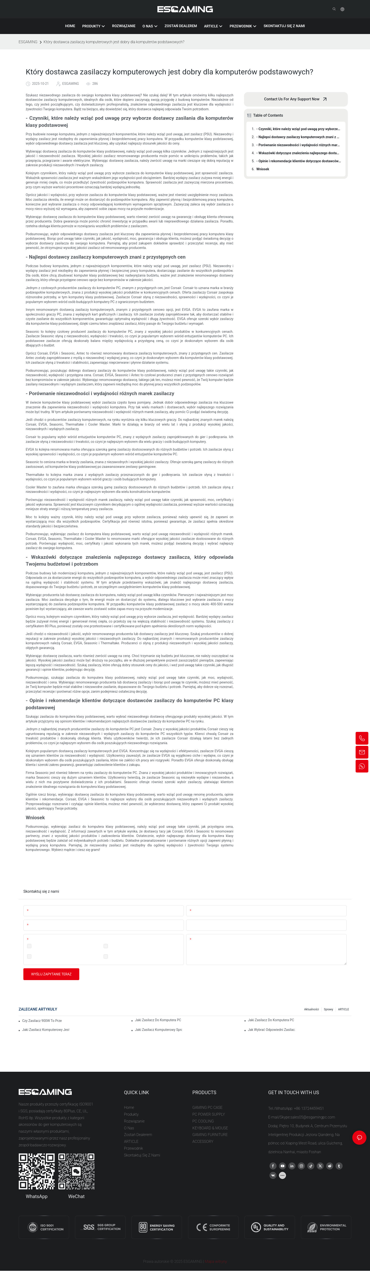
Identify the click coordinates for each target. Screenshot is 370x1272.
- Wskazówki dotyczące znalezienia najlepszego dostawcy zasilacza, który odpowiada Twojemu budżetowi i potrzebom (298, 153)
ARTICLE (343, 1009)
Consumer (117, 956)
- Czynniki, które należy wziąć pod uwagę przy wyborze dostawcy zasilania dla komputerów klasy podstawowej (298, 129)
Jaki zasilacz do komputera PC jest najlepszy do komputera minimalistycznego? (158, 1020)
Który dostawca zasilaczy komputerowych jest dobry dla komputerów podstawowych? (114, 42)
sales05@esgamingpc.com (312, 1117)
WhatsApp (36, 1196)
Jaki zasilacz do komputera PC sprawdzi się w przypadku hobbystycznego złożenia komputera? (271, 1020)
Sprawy (328, 1009)
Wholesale (117, 946)
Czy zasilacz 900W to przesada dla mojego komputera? (42, 1021)
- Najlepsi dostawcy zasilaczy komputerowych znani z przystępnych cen (298, 137)
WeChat (76, 1196)
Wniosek (262, 169)
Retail (37, 956)
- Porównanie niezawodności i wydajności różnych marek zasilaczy (298, 145)
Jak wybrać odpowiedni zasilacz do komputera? (271, 1030)
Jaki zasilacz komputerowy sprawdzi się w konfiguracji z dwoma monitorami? (158, 1030)
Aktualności (311, 1009)
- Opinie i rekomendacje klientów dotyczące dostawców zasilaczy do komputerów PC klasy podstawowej (298, 161)
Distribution (41, 946)
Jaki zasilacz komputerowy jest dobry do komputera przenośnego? (45, 1030)
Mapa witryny (216, 1261)
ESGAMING (28, 42)
